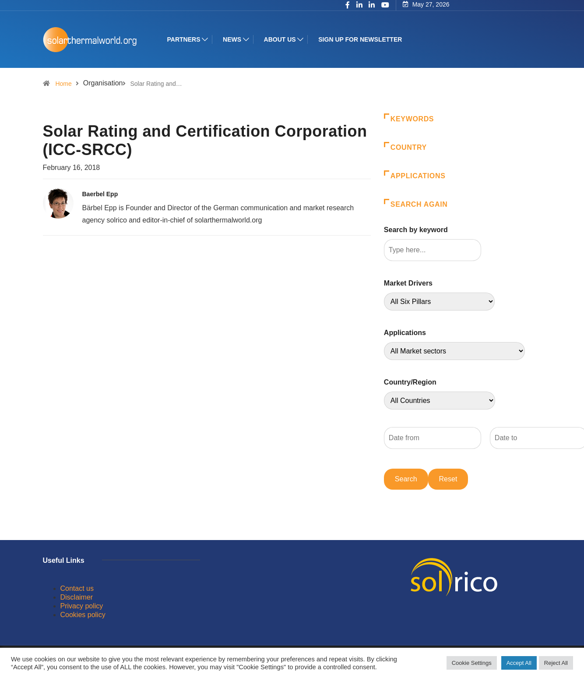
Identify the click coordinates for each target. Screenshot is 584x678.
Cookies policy (83, 614)
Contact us (77, 588)
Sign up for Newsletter (360, 39)
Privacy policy (81, 606)
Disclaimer (76, 597)
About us (280, 39)
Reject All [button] (556, 663)
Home (63, 83)
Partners (184, 39)
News (232, 39)
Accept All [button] (519, 663)
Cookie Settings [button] (472, 663)
